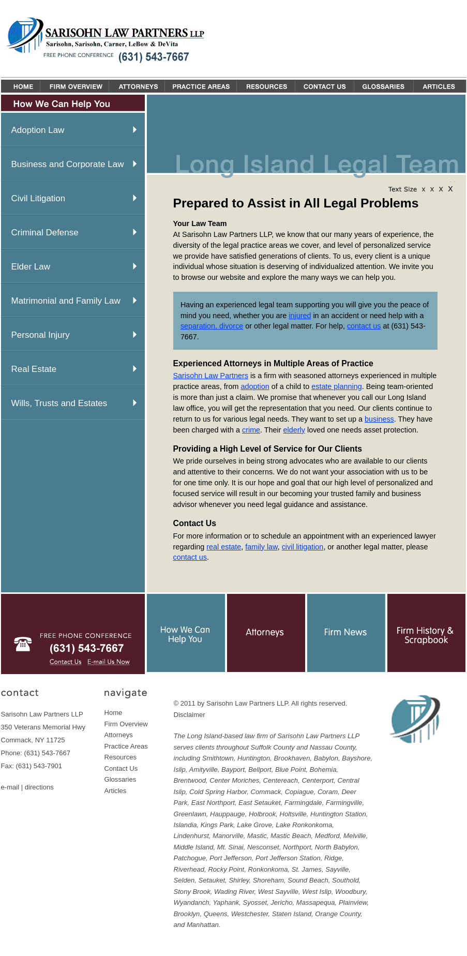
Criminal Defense (45, 232)
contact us (364, 326)
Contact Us (121, 768)
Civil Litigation (38, 198)
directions (39, 787)
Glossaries (120, 779)
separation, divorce (211, 326)
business (379, 419)
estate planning (336, 386)
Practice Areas (126, 746)
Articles (115, 791)
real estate (223, 547)
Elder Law (30, 267)
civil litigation (303, 547)
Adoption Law (38, 130)
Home (113, 712)
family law (261, 547)
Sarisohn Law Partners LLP (247, 703)
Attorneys (118, 735)
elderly (294, 430)
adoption (255, 386)
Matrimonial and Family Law (65, 301)
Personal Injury (40, 335)
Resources (120, 757)
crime (251, 430)
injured (300, 315)
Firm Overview (126, 724)
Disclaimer (189, 715)
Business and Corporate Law (67, 164)
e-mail (10, 787)
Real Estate (34, 369)
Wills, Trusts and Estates (59, 403)
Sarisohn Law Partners (210, 375)
